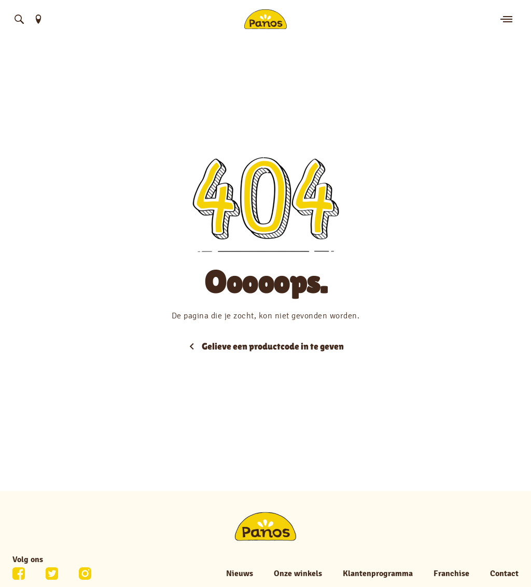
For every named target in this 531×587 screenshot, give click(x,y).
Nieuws (239, 573)
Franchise (451, 573)
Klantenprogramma (378, 573)
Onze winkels (298, 573)
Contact (504, 573)
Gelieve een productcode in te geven (265, 346)
